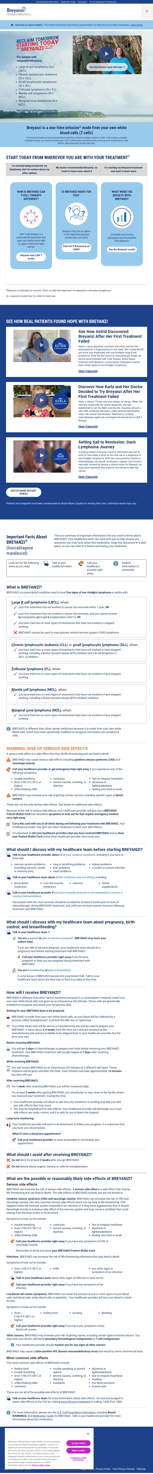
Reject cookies (78, 1450)
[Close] (88, 1433)
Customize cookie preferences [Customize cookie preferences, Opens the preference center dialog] (78, 1458)
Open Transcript (88, 372)
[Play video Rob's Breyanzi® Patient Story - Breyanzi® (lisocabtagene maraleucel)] (106, 55)
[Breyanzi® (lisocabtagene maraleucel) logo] (16, 11)
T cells (22, 244)
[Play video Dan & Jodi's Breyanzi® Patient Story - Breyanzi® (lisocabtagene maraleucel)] (41, 456)
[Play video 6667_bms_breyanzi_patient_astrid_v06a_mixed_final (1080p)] (41, 346)
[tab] (29, 170)
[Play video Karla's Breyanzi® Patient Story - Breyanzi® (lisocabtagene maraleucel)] (41, 401)
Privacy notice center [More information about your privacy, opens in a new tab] (41, 1465)
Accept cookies (78, 1443)
